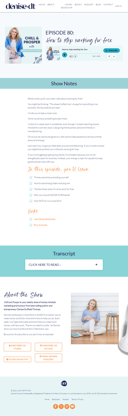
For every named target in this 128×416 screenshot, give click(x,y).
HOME (42, 4)
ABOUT (50, 4)
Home (47, 402)
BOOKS (78, 4)
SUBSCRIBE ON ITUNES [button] (17, 349)
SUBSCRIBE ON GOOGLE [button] (48, 349)
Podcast (66, 402)
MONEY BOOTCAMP (66, 6)
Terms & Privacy (78, 402)
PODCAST (88, 4)
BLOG (98, 4)
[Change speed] (71, 56)
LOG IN (118, 6)
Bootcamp (56, 402)
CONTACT (108, 4)
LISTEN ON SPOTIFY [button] (17, 362)
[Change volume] (75, 56)
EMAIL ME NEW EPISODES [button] (48, 360)
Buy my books (40, 226)
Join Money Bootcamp (44, 220)
